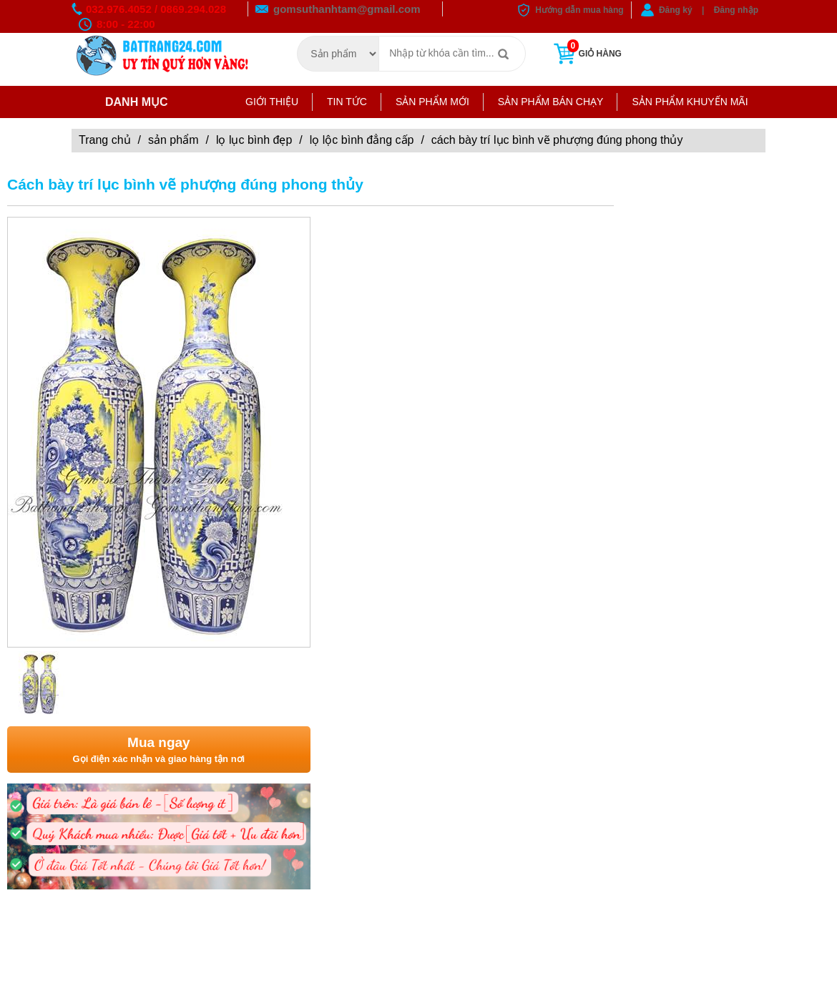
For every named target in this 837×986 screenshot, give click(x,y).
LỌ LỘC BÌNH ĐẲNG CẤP (362, 140)
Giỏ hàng (586, 54)
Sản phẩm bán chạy (551, 101)
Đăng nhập (736, 10)
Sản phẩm (173, 140)
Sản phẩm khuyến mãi (690, 101)
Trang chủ (105, 140)
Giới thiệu (271, 101)
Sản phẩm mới (432, 101)
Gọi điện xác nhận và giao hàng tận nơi (159, 748)
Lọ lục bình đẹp (254, 140)
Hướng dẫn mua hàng (579, 10)
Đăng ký (675, 10)
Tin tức (347, 101)
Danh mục (125, 102)
